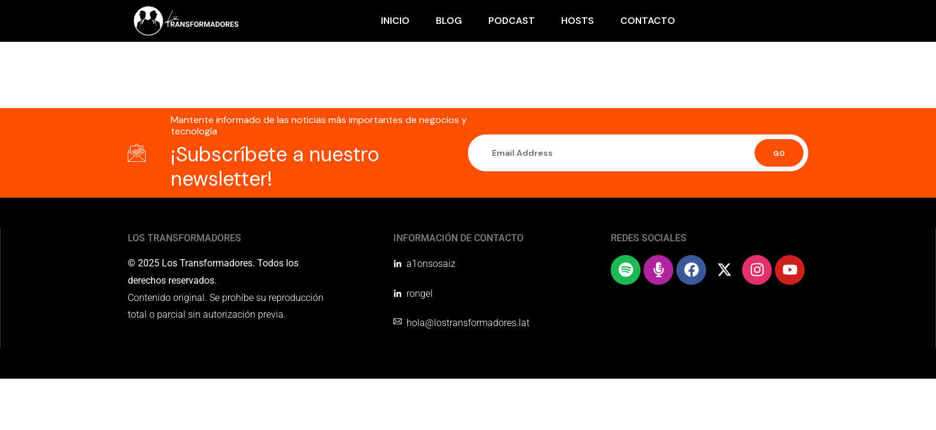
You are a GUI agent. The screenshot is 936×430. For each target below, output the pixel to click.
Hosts (577, 20)
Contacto (647, 20)
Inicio (395, 20)
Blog (449, 20)
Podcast (511, 20)
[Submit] (779, 153)
